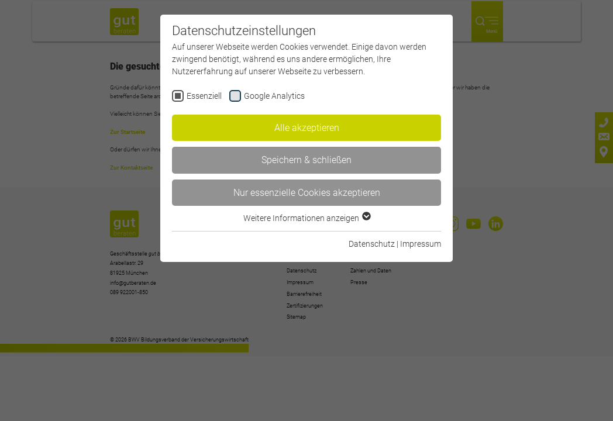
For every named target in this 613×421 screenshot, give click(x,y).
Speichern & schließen (306, 159)
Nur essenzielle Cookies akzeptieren (306, 192)
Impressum (420, 244)
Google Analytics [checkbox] (274, 96)
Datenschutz (372, 244)
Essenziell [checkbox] (204, 96)
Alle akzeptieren (306, 127)
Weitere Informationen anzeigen (306, 218)
